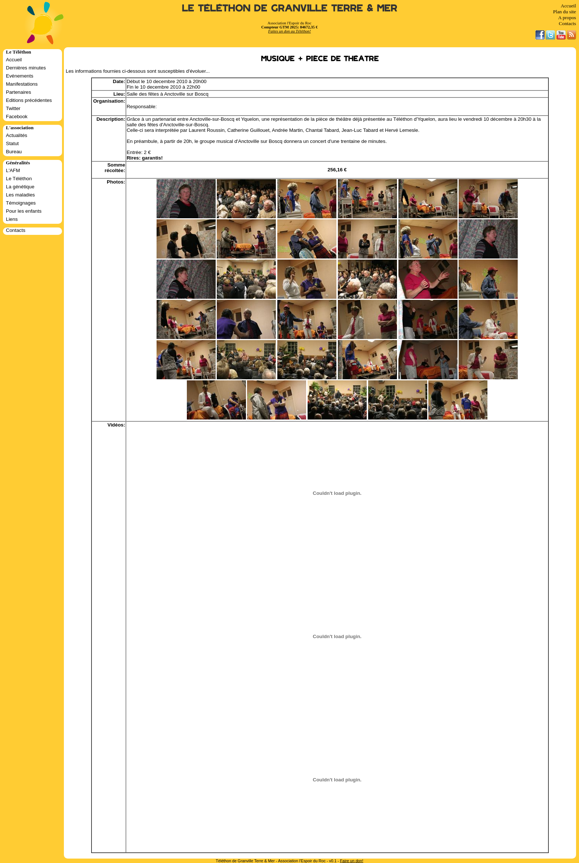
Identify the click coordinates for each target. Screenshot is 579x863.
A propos (567, 17)
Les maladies (20, 195)
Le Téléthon (19, 178)
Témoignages (21, 203)
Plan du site (564, 11)
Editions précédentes (29, 100)
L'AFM (13, 170)
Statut (12, 143)
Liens (12, 219)
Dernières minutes (26, 68)
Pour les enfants (23, 211)
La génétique (20, 186)
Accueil (568, 5)
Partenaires (18, 92)
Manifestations (22, 84)
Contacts (567, 23)
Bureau (14, 151)
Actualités (16, 135)
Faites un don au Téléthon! (289, 31)
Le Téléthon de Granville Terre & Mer (289, 8)
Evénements (19, 76)
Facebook (17, 116)
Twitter (13, 108)
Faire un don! (351, 861)
